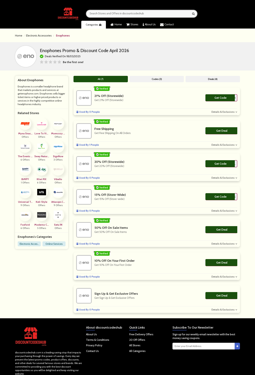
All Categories (137, 351)
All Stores (134, 345)
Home (116, 24)
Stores (132, 24)
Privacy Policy (94, 345)
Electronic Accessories (39, 35)
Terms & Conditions (97, 340)
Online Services (54, 243)
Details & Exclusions (223, 111)
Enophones (63, 35)
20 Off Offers (137, 340)
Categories (93, 24)
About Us (149, 24)
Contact (167, 24)
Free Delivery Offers (141, 334)
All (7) (100, 79)
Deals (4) (212, 79)
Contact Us (92, 351)
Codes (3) (157, 79)
